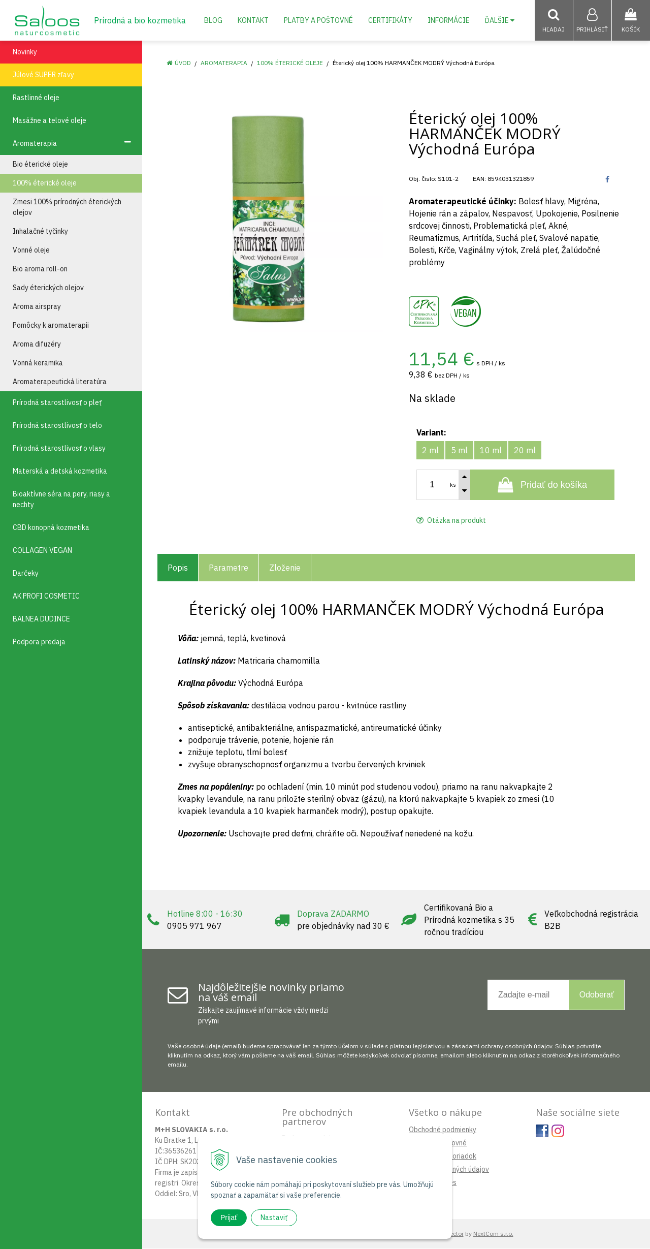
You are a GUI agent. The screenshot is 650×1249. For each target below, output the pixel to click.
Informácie (449, 20)
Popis (178, 568)
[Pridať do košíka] (542, 485)
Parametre (228, 568)
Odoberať (596, 995)
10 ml (491, 451)
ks (453, 485)
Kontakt (253, 20)
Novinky (25, 52)
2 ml (430, 451)
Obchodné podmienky (442, 1130)
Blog (213, 20)
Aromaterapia (224, 63)
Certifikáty (390, 20)
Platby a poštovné (318, 20)
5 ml (459, 451)
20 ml (525, 451)
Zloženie (285, 568)
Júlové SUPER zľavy (43, 75)
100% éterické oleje (290, 63)
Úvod (183, 63)
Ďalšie (499, 20)
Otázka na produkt (451, 520)
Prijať (228, 1217)
